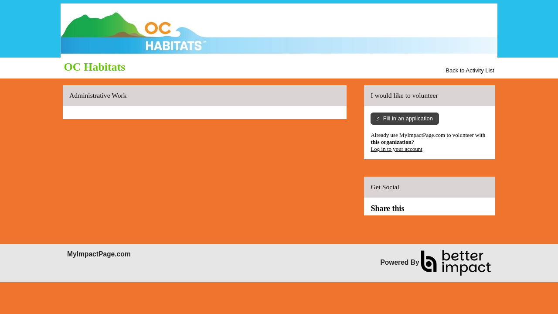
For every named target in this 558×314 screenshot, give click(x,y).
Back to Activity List (470, 70)
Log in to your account (396, 149)
